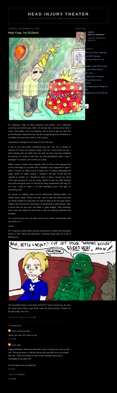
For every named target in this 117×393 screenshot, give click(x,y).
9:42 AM (11, 369)
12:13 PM (32, 317)
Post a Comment (17, 374)
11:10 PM (12, 339)
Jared (91, 32)
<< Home (12, 379)
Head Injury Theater (58, 14)
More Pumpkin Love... (84, 73)
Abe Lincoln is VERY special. (88, 56)
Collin (13, 345)
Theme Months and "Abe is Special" (91, 52)
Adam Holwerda (18, 331)
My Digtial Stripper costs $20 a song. (91, 66)
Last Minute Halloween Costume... (90, 76)
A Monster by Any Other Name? (89, 69)
